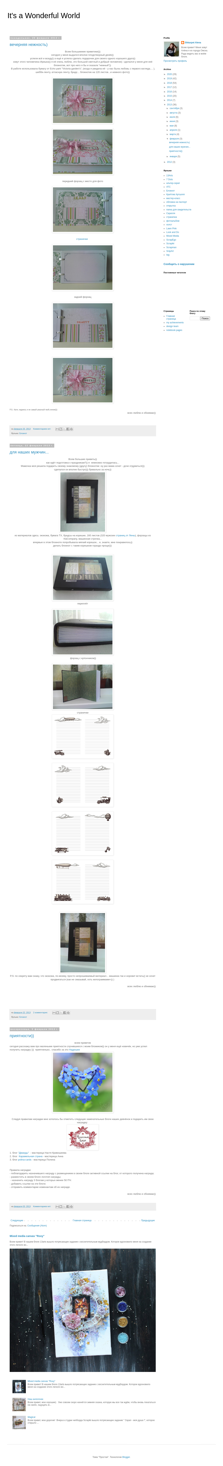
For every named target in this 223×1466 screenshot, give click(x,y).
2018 (170, 83)
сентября (175, 108)
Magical (31, 1417)
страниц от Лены (125, 535)
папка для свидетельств (178, 209)
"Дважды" (23, 1152)
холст (169, 224)
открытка (171, 205)
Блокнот (23, 433)
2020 (170, 74)
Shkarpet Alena (193, 42)
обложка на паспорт (176, 202)
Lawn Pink (171, 228)
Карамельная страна (31, 1156)
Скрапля (170, 213)
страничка (171, 217)
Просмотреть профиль (175, 61)
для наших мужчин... (29, 452)
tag (167, 254)
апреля (174, 130)
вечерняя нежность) (29, 44)
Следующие (17, 1220)
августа (174, 112)
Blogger (126, 1457)
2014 (170, 100)
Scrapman (171, 247)
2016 (170, 91)
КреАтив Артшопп (175, 194)
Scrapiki (170, 243)
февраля (175, 138)
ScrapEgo (171, 240)
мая (172, 125)
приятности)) (22, 1035)
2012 (170, 162)
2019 (170, 78)
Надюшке (74, 1049)
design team (172, 326)
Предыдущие (148, 1220)
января (173, 156)
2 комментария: (40, 1012)
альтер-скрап (173, 183)
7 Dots (169, 179)
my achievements (175, 322)
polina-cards (24, 1159)
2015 (170, 96)
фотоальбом (172, 221)
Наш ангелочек (35, 1399)
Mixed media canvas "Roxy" (27, 1236)
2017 (170, 87)
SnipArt (170, 251)
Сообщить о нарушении (179, 264)
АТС (168, 187)
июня (173, 121)
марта (173, 134)
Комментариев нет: (42, 429)
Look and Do (172, 232)
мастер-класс (173, 198)
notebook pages (174, 330)
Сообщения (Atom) (37, 1225)
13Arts (169, 175)
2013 (170, 104)
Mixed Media (172, 236)
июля (173, 117)
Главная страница (82, 1220)
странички (82, 239)
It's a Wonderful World (43, 15)
